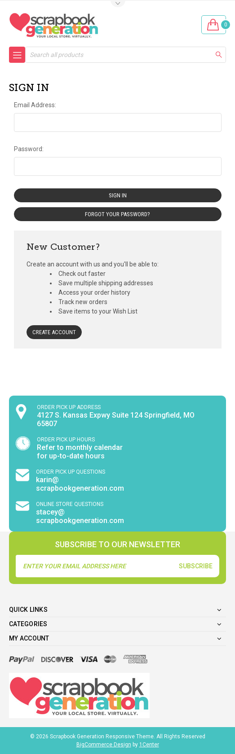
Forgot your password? (117, 214)
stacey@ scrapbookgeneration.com (80, 516)
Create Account (54, 332)
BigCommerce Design (103, 744)
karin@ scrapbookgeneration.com (80, 483)
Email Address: (35, 105)
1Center (149, 744)
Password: (29, 149)
